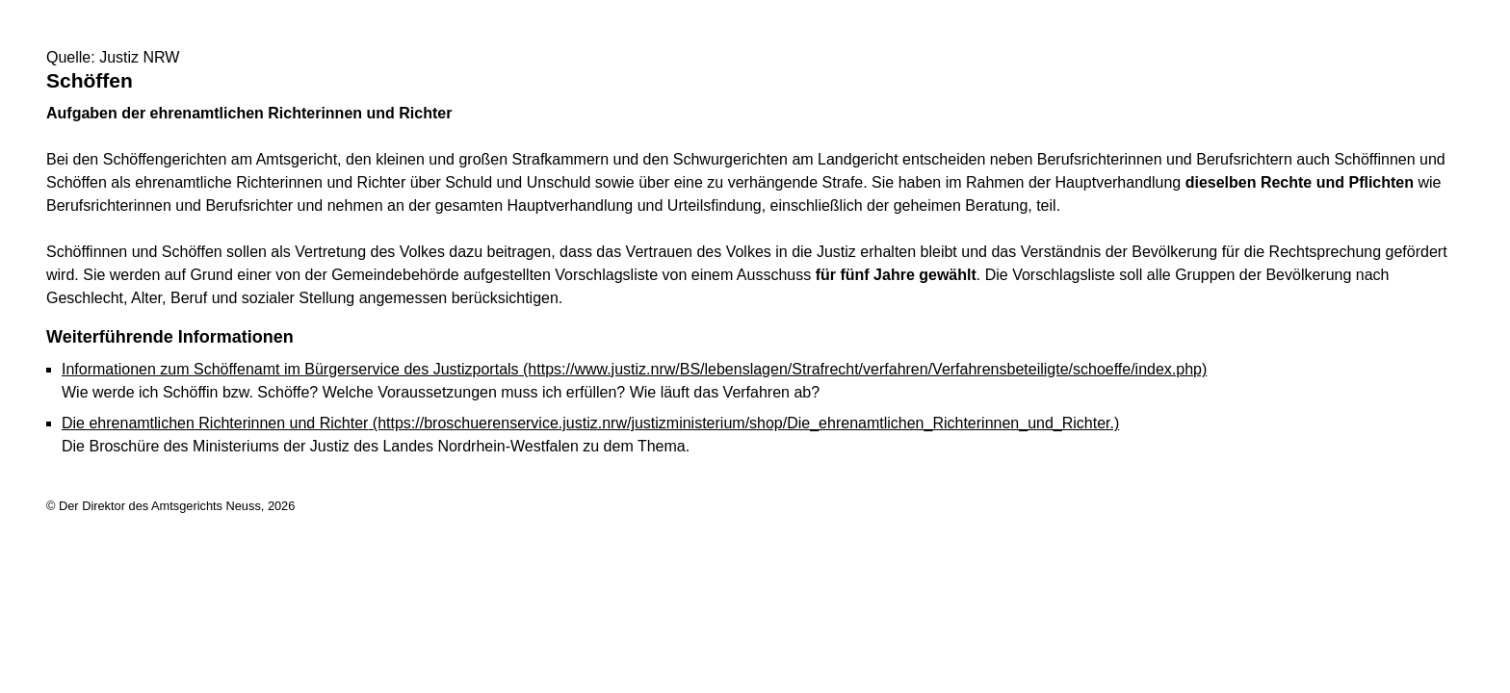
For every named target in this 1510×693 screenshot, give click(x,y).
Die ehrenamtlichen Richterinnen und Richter (590, 423)
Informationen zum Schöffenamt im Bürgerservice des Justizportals (634, 369)
